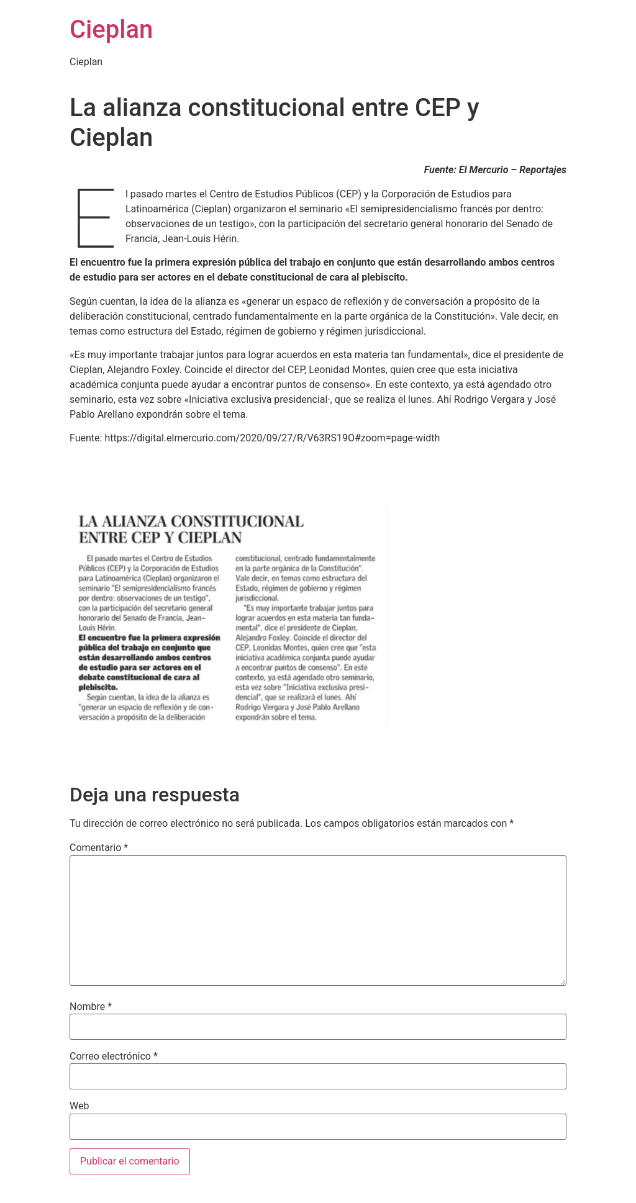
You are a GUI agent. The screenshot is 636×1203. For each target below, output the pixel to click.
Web (79, 1106)
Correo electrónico (114, 1056)
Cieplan (111, 29)
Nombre (91, 1007)
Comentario (99, 848)
